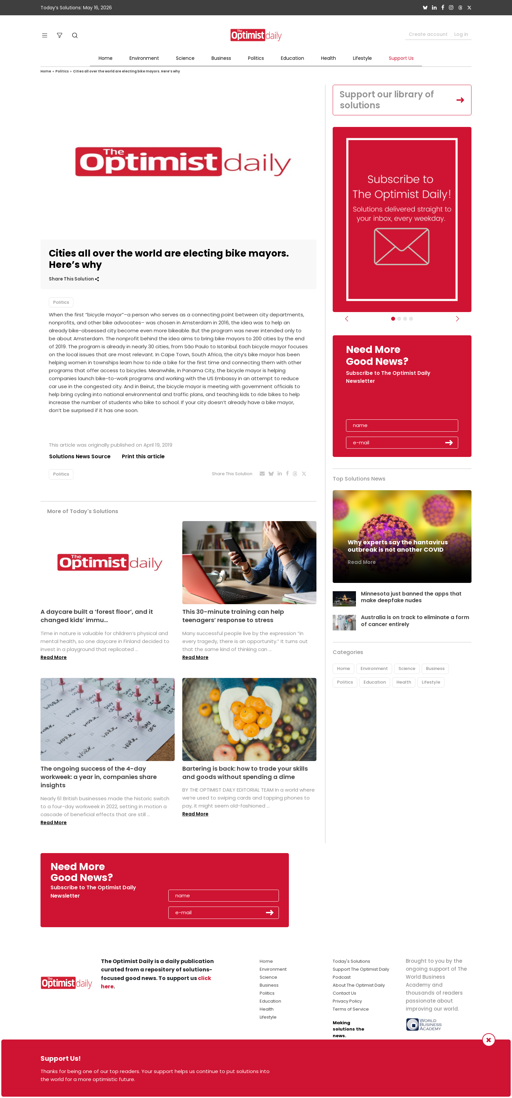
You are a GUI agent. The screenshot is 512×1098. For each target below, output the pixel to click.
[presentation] (384, 404)
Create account (428, 34)
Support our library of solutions (387, 100)
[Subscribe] (393, 319)
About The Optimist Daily (359, 985)
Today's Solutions (351, 961)
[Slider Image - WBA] (399, 319)
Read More (54, 657)
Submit (449, 443)
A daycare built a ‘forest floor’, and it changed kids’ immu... (97, 615)
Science (185, 58)
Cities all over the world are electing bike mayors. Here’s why (126, 71)
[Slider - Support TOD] (405, 319)
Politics (256, 58)
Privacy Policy (347, 1001)
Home (106, 58)
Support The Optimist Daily (361, 969)
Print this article (143, 456)
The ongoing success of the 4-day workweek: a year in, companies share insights (99, 776)
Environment (144, 58)
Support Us (401, 58)
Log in (461, 34)
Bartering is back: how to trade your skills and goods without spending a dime (245, 772)
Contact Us (344, 993)
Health (328, 58)
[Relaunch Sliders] (411, 319)
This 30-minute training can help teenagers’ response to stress (233, 615)
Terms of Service (351, 1009)
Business (221, 58)
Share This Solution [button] (74, 279)
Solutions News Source (80, 456)
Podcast (342, 977)
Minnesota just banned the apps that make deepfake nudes (411, 597)
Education (292, 58)
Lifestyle (362, 58)
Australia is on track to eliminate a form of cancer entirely (415, 621)
